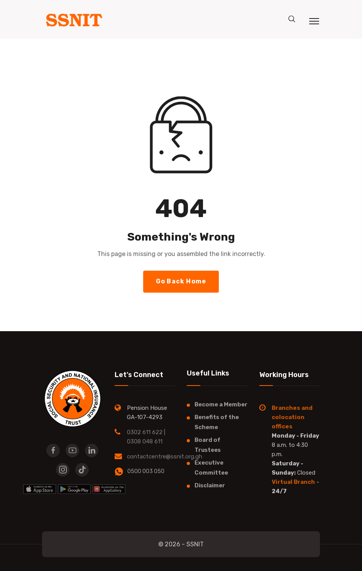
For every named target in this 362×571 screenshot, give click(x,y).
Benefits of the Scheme (217, 422)
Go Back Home (181, 281)
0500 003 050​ (145, 471)
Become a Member (221, 404)
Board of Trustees (208, 444)
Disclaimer (210, 485)
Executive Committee (211, 467)
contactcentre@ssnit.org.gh (164, 456)
